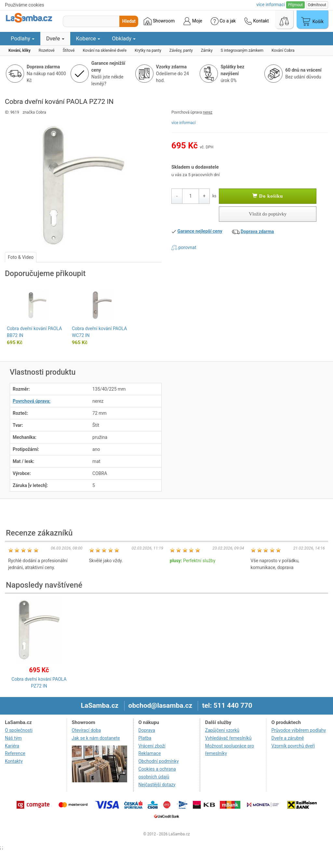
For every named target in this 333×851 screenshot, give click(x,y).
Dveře (55, 38)
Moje (192, 21)
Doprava (147, 730)
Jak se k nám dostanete (96, 738)
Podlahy (22, 38)
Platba (145, 738)
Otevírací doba (86, 730)
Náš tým (13, 738)
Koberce (88, 38)
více (270, 4)
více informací (183, 122)
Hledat (129, 21)
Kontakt (256, 21)
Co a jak (223, 21)
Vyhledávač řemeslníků (228, 738)
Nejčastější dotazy (157, 784)
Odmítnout (317, 5)
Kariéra (12, 745)
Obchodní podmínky (159, 761)
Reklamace (150, 753)
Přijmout (295, 5)
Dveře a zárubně (287, 738)
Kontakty (14, 761)
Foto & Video (20, 257)
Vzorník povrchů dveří (293, 745)
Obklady (124, 38)
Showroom (159, 21)
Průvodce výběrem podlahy (298, 730)
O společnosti (19, 730)
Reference (15, 753)
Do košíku (267, 196)
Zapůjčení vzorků (222, 730)
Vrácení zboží (152, 745)
